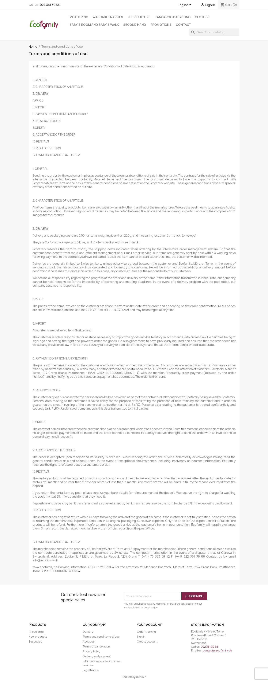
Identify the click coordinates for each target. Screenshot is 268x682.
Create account (147, 641)
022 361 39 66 (50, 5)
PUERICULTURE (138, 17)
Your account (149, 625)
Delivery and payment (97, 656)
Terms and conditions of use (101, 636)
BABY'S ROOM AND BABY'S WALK (94, 25)
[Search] (214, 32)
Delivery (88, 631)
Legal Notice (91, 670)
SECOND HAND (134, 25)
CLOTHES (202, 17)
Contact (183, 25)
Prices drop (36, 631)
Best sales (35, 641)
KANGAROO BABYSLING (173, 17)
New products (38, 636)
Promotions (161, 25)
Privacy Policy (91, 651)
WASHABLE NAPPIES (107, 17)
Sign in (141, 636)
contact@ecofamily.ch (217, 650)
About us (89, 641)
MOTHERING (79, 17)
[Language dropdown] (185, 5)
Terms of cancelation (96, 646)
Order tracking (146, 631)
